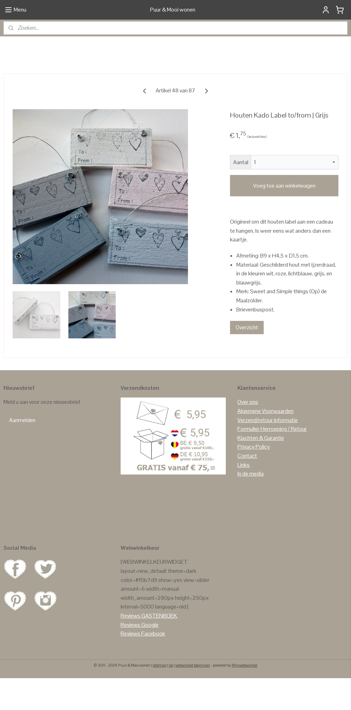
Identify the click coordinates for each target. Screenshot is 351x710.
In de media (250, 505)
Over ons (247, 433)
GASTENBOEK (159, 647)
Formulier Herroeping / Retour (272, 460)
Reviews (130, 647)
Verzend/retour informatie (267, 452)
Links (243, 496)
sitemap (159, 697)
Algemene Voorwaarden (265, 443)
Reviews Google (139, 656)
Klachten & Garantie (260, 469)
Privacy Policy (253, 478)
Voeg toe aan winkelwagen (284, 217)
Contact (247, 487)
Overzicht (247, 359)
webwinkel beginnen (192, 697)
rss (171, 697)
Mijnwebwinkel (244, 697)
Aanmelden (22, 452)
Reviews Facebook (143, 665)
